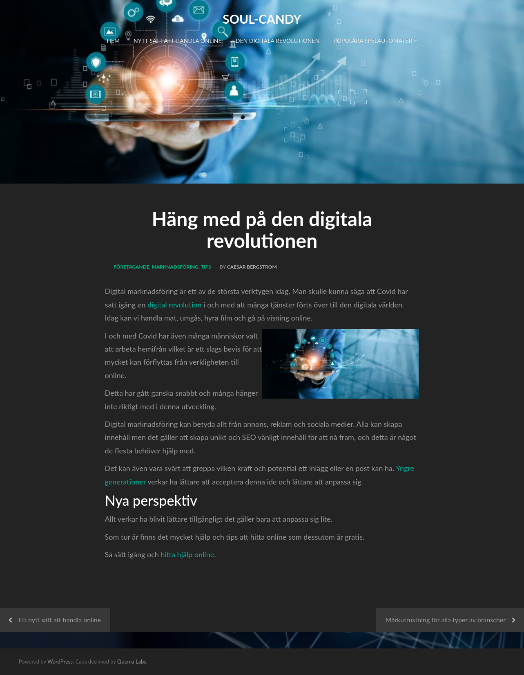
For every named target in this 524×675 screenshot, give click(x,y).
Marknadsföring (175, 267)
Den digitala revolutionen (278, 40)
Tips (206, 267)
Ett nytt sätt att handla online (59, 619)
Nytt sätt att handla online (178, 40)
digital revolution (174, 304)
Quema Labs (131, 661)
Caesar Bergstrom (252, 267)
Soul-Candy (262, 18)
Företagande (131, 267)
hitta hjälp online (187, 554)
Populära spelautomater (375, 40)
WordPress (60, 661)
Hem (113, 40)
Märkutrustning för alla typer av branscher (446, 619)
